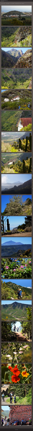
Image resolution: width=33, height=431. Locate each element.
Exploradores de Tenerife (4, 0)
